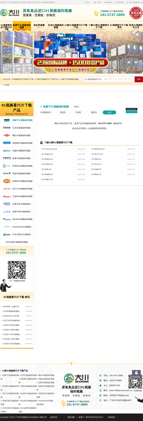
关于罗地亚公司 (47, 164)
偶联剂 (94, 112)
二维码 (98, 2)
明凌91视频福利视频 (21, 173)
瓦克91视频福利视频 (21, 128)
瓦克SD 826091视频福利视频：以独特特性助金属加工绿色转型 (12, 325)
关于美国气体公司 (98, 149)
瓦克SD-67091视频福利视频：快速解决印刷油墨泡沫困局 (12, 344)
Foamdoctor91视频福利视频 (22, 227)
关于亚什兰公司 (97, 154)
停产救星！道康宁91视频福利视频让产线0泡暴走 (12, 307)
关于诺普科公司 (47, 159)
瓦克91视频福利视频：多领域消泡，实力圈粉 (12, 311)
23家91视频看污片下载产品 (47, 79)
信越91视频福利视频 (21, 151)
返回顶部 (136, 377)
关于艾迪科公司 (47, 154)
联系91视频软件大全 (136, 2)
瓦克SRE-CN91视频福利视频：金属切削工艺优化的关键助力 (12, 339)
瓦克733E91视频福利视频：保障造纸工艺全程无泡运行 (12, 320)
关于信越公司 (96, 169)
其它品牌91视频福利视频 (17, 242)
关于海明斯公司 (47, 174)
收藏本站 (109, 2)
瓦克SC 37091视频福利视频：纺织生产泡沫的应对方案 (12, 334)
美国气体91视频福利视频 (22, 211)
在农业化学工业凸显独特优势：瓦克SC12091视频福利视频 (12, 316)
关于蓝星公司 (46, 169)
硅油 (7, 85)
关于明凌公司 (96, 159)
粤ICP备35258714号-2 (94, 417)
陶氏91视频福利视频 (21, 135)
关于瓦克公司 (96, 164)
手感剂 (78, 112)
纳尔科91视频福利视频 (22, 219)
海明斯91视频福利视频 (22, 143)
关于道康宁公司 (47, 179)
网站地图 (120, 2)
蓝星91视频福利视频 (21, 158)
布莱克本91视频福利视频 (22, 204)
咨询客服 (82, 128)
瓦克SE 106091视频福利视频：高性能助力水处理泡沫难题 (12, 330)
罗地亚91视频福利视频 (22, 166)
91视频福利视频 (47, 112)
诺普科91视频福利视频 (22, 181)
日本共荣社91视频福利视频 (22, 234)
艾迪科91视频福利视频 (22, 196)
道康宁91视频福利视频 (70, 79)
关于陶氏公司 (96, 174)
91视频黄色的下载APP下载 (22, 79)
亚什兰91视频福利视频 (22, 189)
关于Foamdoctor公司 (49, 149)
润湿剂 (63, 112)
